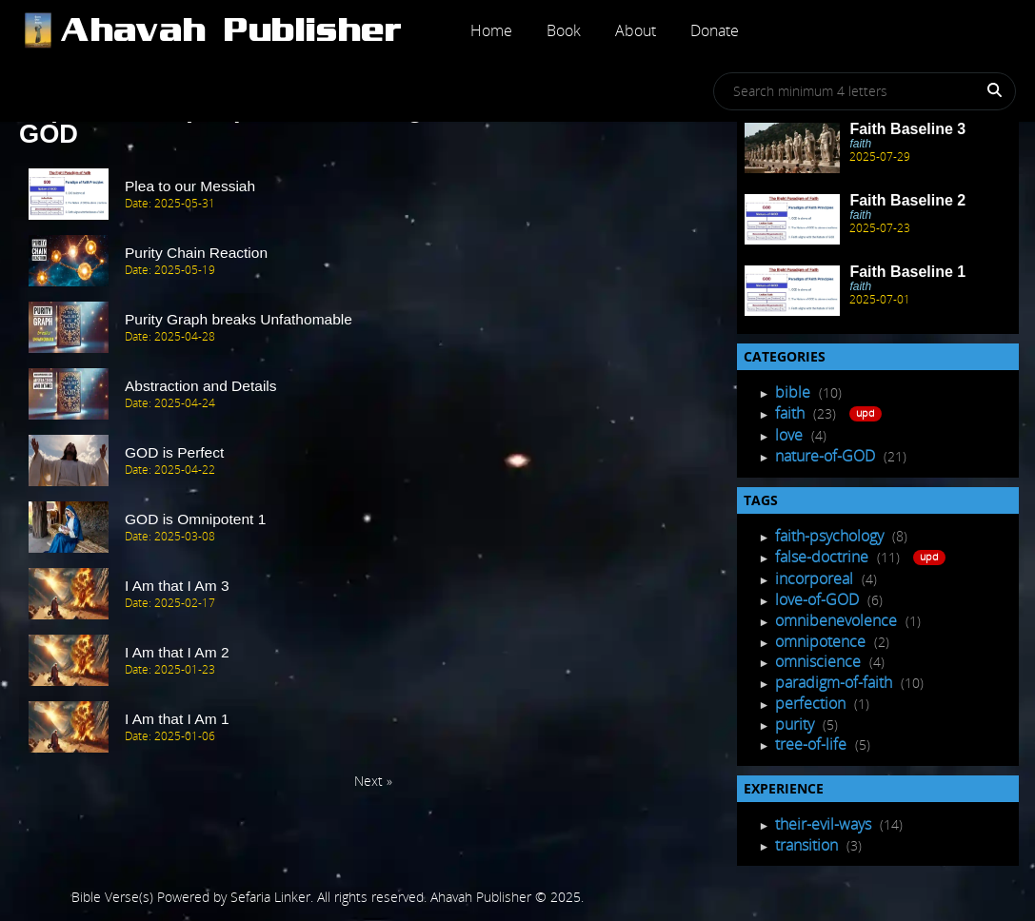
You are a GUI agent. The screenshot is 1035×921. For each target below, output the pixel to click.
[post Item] (373, 195)
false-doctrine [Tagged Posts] (823, 556)
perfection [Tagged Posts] (812, 703)
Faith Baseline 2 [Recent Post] (907, 200)
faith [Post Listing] (791, 412)
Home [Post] (491, 30)
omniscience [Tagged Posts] (820, 661)
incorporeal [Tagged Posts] (816, 578)
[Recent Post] (792, 148)
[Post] (235, 30)
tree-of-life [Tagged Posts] (812, 744)
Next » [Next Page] (373, 781)
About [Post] (635, 30)
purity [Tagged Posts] (796, 724)
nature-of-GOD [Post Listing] (827, 455)
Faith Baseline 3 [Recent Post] (907, 129)
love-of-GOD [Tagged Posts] (819, 599)
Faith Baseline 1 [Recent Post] (907, 272)
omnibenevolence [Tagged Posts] (838, 620)
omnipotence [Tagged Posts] (822, 641)
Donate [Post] (714, 30)
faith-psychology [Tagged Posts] (831, 535)
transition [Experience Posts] (808, 844)
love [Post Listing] (790, 434)
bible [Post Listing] (794, 392)
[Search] (983, 93)
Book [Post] (564, 30)
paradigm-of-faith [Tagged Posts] (835, 682)
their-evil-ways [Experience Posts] (825, 823)
